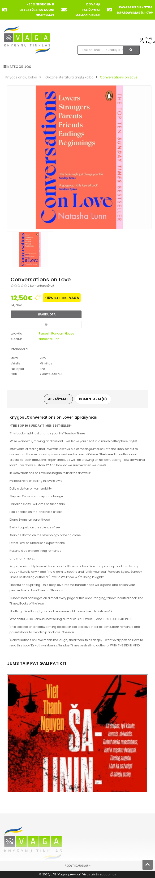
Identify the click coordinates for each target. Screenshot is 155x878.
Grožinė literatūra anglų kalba (69, 77)
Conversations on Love (119, 77)
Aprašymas (58, 399)
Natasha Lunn (49, 339)
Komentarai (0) (93, 399)
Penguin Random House (56, 333)
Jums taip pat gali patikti (36, 663)
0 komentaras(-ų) (41, 286)
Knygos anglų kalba (21, 77)
